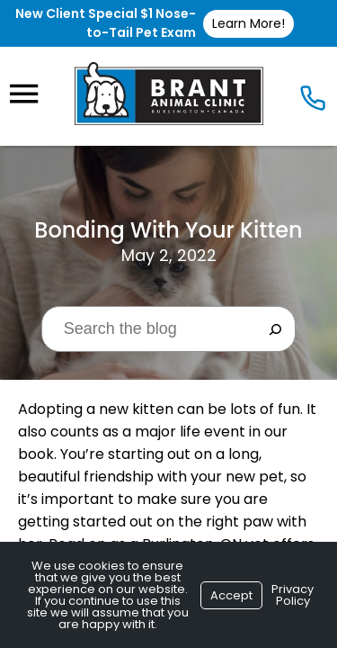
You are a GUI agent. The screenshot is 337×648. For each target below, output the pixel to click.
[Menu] (23, 94)
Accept (231, 595)
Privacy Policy (292, 594)
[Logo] (169, 93)
